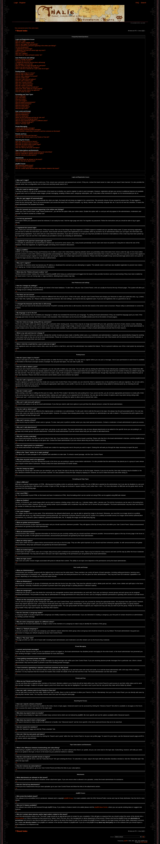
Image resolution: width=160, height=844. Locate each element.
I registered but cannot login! (23, 49)
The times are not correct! (23, 61)
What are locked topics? (22, 107)
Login (16, 3)
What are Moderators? (22, 114)
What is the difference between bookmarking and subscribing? (33, 152)
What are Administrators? (22, 113)
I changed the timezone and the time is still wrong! (30, 62)
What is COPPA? (20, 52)
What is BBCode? (20, 96)
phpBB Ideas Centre (101, 807)
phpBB (125, 840)
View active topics (33, 28)
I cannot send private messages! (25, 128)
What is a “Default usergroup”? (24, 122)
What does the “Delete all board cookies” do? (28, 55)
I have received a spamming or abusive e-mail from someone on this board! (37, 131)
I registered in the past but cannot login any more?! (30, 50)
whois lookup (19, 818)
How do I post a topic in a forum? (25, 73)
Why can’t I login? (20, 41)
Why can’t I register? (21, 53)
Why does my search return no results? (27, 143)
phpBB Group (68, 798)
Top (16, 186)
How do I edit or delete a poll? (24, 81)
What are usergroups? (22, 116)
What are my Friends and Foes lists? (26, 135)
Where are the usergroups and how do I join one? (30, 117)
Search (143, 3)
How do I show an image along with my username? (30, 65)
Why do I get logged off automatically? (26, 44)
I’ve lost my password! (22, 47)
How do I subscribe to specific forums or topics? (29, 153)
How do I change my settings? (24, 59)
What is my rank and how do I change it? (27, 67)
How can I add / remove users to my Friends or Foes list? (32, 137)
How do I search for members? (24, 146)
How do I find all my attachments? (25, 161)
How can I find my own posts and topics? (27, 147)
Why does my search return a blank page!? (28, 144)
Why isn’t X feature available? (24, 167)
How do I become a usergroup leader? (26, 119)
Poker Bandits (143, 842)
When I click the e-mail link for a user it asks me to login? (32, 68)
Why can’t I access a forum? (23, 82)
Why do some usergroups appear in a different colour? (31, 120)
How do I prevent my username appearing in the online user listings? (35, 45)
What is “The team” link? (22, 124)
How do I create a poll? (22, 77)
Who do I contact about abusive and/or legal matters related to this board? (37, 168)
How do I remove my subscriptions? (26, 155)
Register (22, 3)
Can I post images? (21, 100)
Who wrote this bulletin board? (24, 165)
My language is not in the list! (24, 64)
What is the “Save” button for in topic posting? (28, 88)
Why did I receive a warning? (24, 85)
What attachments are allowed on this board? (28, 159)
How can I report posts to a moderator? (27, 87)
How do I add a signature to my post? (26, 76)
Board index (22, 31)
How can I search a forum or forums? (26, 141)
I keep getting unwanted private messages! (28, 129)
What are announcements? (23, 104)
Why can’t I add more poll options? (25, 79)
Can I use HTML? (20, 97)
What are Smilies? (20, 99)
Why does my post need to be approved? (27, 90)
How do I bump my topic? (22, 91)
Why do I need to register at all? (24, 42)
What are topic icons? (21, 108)
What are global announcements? (25, 102)
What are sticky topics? (22, 105)
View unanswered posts (21, 28)
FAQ (137, 3)
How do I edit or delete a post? (24, 74)
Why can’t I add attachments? (24, 84)
